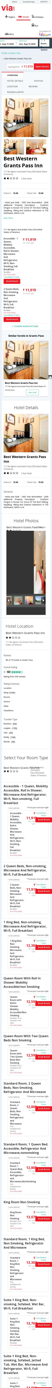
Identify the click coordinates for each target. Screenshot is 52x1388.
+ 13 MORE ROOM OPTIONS (25, 326)
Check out (22, 41)
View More (8, 218)
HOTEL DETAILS (15, 80)
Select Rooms (42, 66)
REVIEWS (33, 86)
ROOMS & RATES (15, 92)
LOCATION (12, 86)
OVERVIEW (12, 75)
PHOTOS (38, 80)
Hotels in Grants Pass (11, 53)
